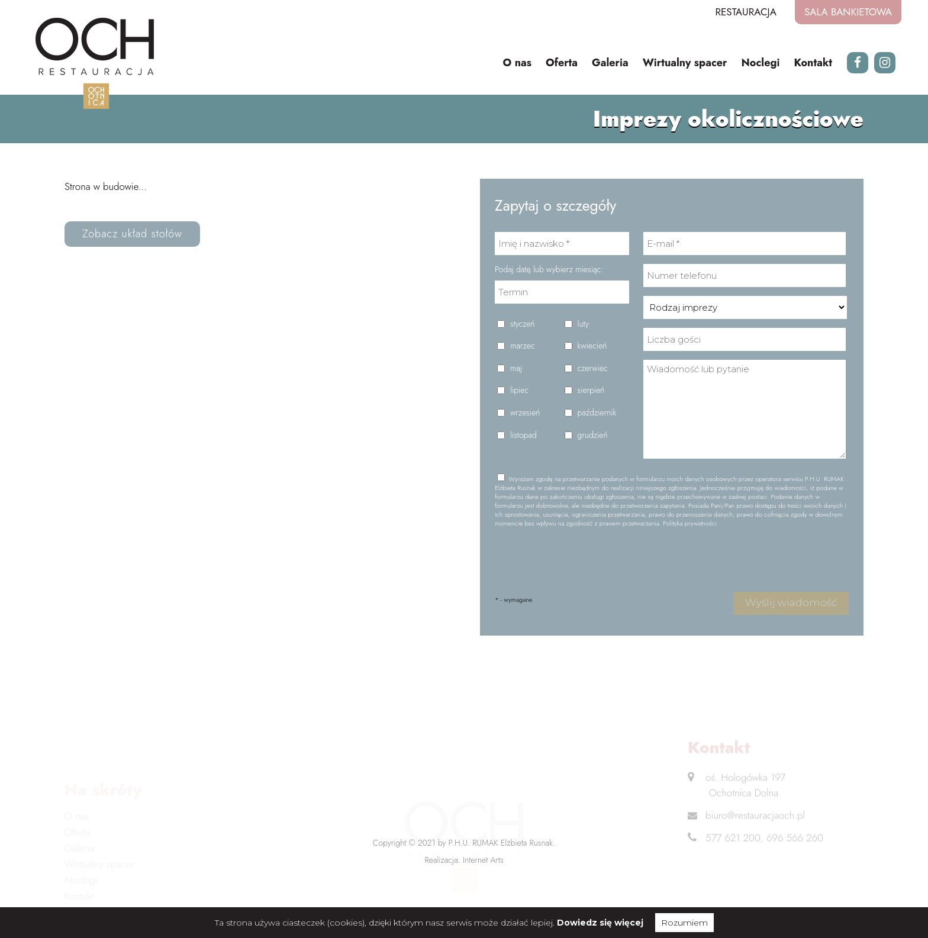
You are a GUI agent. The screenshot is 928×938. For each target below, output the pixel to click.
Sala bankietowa (848, 12)
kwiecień (592, 346)
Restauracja (745, 12)
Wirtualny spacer (685, 62)
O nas (516, 62)
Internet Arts (483, 860)
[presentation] (585, 560)
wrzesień (525, 412)
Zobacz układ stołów (132, 233)
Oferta (562, 62)
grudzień (593, 435)
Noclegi (761, 62)
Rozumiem (684, 922)
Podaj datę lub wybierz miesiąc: (549, 269)
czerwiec (593, 368)
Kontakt (813, 62)
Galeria (610, 62)
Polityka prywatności (689, 523)
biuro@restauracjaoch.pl (755, 823)
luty (583, 324)
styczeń (522, 324)
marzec (522, 346)
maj (516, 368)
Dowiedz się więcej (600, 922)
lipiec (519, 390)
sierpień (591, 390)
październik (597, 412)
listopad (523, 435)
